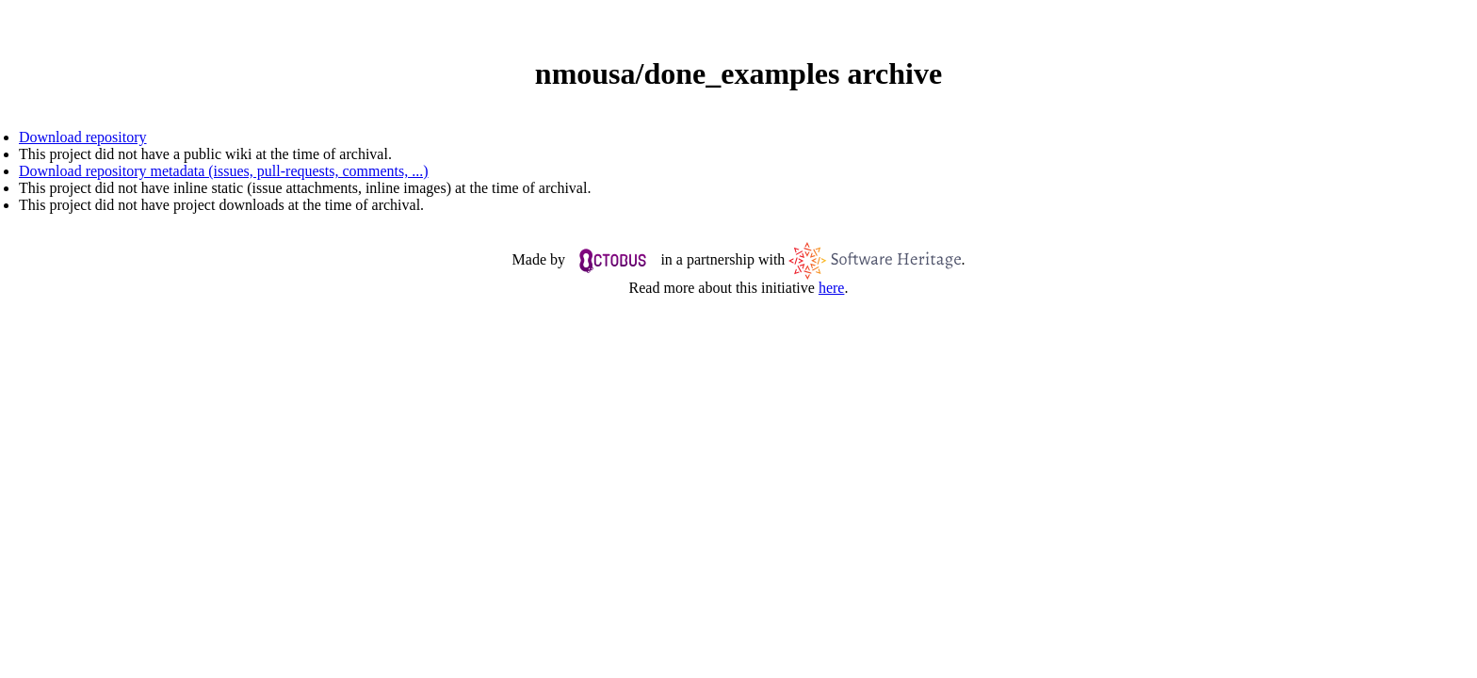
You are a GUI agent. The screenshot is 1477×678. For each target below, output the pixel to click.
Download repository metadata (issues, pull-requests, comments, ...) (224, 171)
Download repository (83, 137)
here (832, 288)
